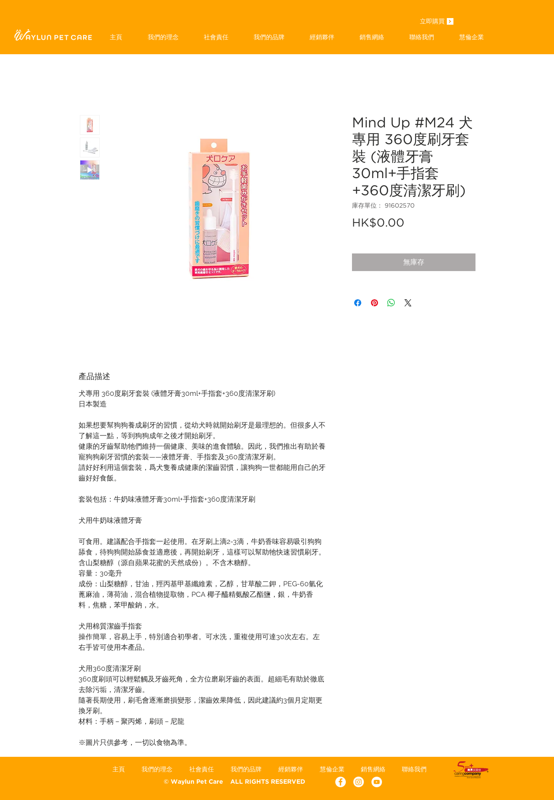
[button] (269, 37)
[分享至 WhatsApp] (391, 303)
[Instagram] (358, 782)
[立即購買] (432, 22)
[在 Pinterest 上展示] (374, 303)
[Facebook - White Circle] (340, 782)
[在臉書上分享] (357, 303)
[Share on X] (408, 303)
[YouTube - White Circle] (376, 782)
